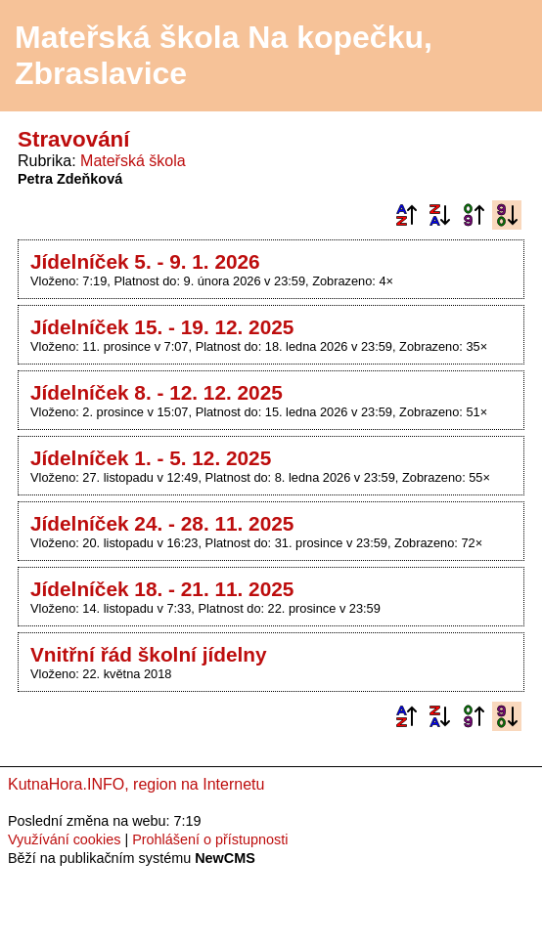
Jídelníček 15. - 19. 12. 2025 (162, 327)
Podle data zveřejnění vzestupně (473, 215)
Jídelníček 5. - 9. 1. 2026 (145, 261)
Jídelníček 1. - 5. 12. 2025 (150, 458)
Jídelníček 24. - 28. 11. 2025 (162, 523)
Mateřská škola (133, 160)
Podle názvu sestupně (439, 215)
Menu (502, 56)
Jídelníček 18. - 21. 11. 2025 (162, 589)
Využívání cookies (64, 839)
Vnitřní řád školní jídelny (148, 654)
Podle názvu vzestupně (406, 215)
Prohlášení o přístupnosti (210, 839)
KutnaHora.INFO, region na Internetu (136, 784)
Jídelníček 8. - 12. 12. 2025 (156, 392)
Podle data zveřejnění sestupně (506, 215)
